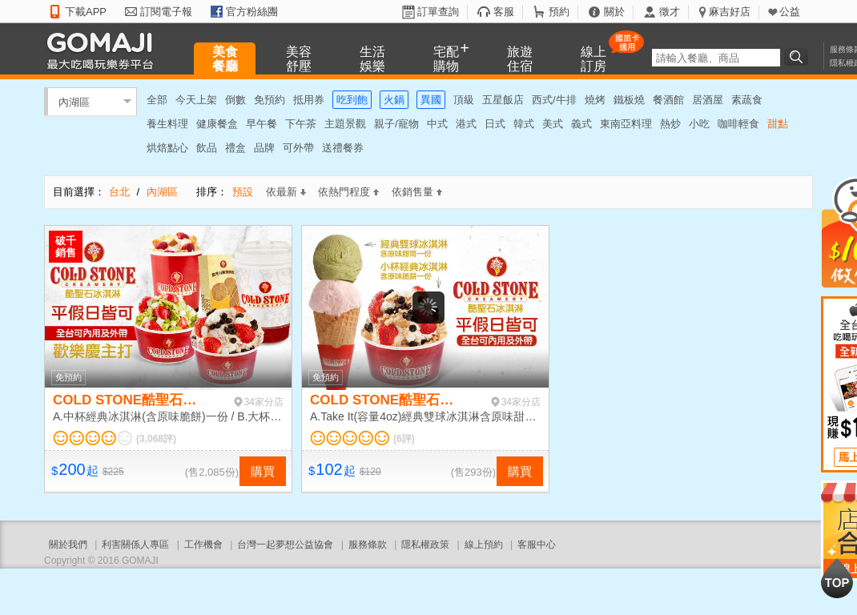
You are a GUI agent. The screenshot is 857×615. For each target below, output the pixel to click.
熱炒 (670, 124)
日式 (495, 124)
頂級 (463, 100)
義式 (581, 124)
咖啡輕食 (738, 124)
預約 (559, 12)
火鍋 (394, 100)
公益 (789, 12)
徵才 (669, 12)
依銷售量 (417, 192)
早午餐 (261, 124)
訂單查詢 (438, 12)
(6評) (404, 438)
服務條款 (367, 544)
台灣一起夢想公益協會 (285, 544)
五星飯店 (503, 100)
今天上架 (196, 100)
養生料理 (167, 124)
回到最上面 (837, 578)
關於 (614, 12)
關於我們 (68, 544)
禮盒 (235, 148)
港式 (466, 124)
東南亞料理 (626, 124)
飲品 (206, 148)
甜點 (777, 124)
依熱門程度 (348, 192)
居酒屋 (707, 100)
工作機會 (203, 544)
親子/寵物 (396, 124)
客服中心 (536, 544)
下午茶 (300, 124)
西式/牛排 (554, 100)
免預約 (269, 100)
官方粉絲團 (252, 12)
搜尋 (798, 57)
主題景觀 (345, 124)
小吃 (699, 124)
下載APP (86, 12)
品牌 (264, 148)
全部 (157, 100)
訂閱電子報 (166, 12)
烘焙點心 (167, 148)
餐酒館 (668, 100)
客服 (503, 12)
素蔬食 (746, 100)
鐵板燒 (629, 100)
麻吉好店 (729, 12)
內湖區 (74, 101)
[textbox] (716, 57)
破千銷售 (65, 247)
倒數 (235, 100)
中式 (437, 124)
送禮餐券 (343, 148)
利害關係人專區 (135, 544)
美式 (552, 124)
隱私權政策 (425, 544)
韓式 (523, 124)
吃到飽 (352, 100)
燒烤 (595, 100)
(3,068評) (156, 438)
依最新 (286, 192)
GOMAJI (104, 50)
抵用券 (308, 100)
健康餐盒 (217, 124)
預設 (242, 192)
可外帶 (298, 148)
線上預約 (484, 544)
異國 (430, 100)
